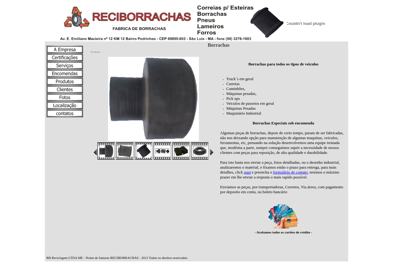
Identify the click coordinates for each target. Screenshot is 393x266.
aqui (247, 172)
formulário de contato (290, 172)
